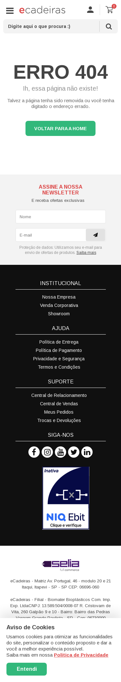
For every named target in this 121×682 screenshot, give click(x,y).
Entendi (27, 669)
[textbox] (60, 26)
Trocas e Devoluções (59, 420)
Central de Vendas (59, 403)
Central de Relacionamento (59, 395)
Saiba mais (86, 252)
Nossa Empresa (59, 297)
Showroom (59, 313)
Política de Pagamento (59, 350)
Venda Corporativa (59, 305)
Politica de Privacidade (81, 655)
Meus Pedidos (59, 412)
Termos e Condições (59, 367)
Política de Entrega (58, 342)
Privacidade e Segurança (59, 358)
